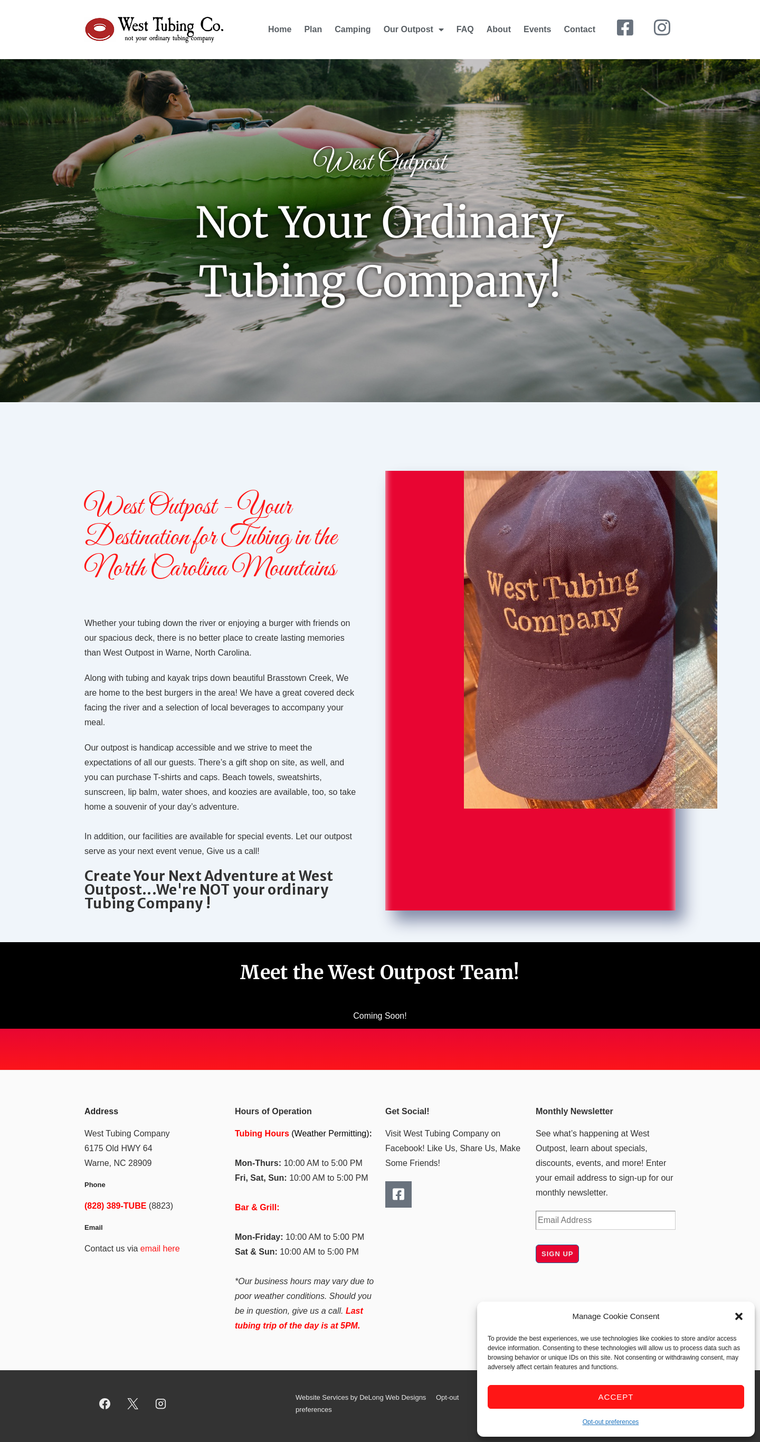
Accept (616, 1396)
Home (279, 29)
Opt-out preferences (611, 1422)
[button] (739, 1316)
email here (160, 1248)
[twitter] (133, 1404)
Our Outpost (414, 29)
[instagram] (161, 1404)
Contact (579, 29)
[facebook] (105, 1404)
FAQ (465, 29)
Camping (352, 29)
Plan (313, 29)
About (499, 29)
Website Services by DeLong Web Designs (361, 1397)
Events (537, 29)
